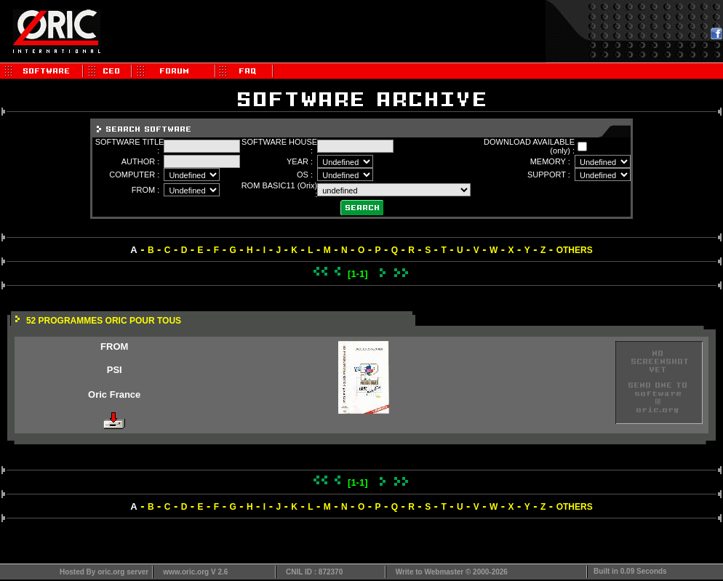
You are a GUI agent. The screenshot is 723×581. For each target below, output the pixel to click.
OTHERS (574, 250)
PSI (114, 369)
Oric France (114, 394)
